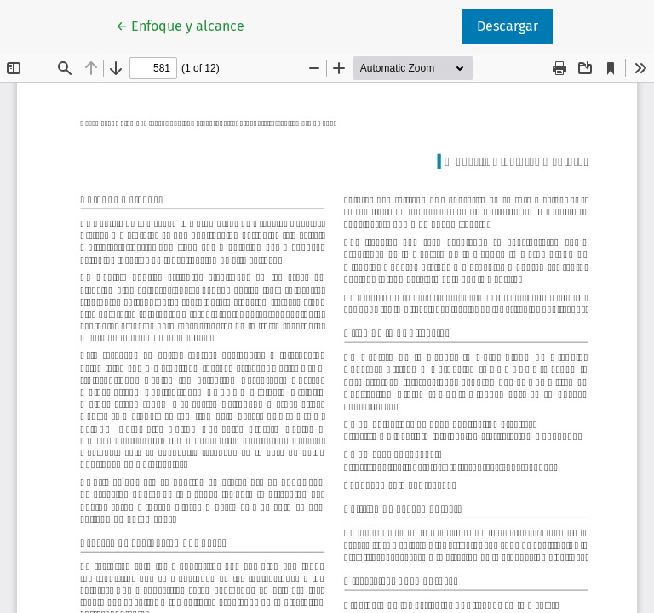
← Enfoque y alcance (187, 24)
